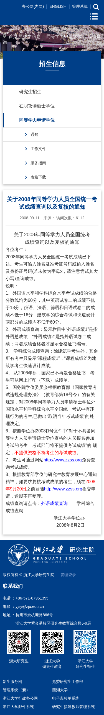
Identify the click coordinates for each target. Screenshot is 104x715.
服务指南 (38, 163)
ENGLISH (57, 6)
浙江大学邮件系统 (18, 706)
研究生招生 (30, 91)
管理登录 (68, 574)
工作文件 (38, 148)
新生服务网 (12, 681)
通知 (34, 134)
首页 (13, 36)
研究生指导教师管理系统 (73, 706)
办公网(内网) (33, 6)
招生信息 (32, 36)
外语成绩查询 (54, 503)
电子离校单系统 (65, 698)
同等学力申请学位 (64, 36)
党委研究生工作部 (67, 681)
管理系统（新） (16, 690)
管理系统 (80, 6)
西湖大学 (60, 690)
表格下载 (38, 177)
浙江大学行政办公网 (20, 698)
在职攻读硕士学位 (37, 105)
